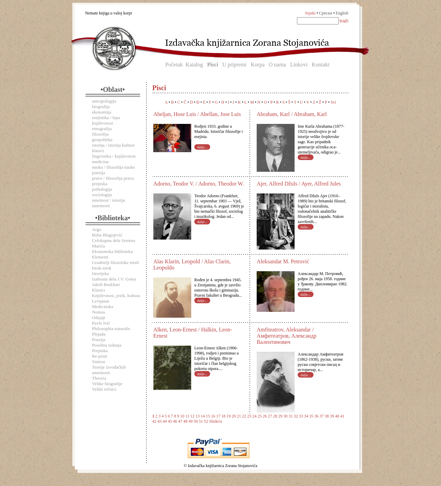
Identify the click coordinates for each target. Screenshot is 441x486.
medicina (100, 161)
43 (159, 421)
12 (193, 416)
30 (286, 416)
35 (311, 416)
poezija (98, 172)
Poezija (98, 339)
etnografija (102, 128)
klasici (98, 150)
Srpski (310, 13)
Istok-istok (101, 268)
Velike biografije (107, 383)
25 (260, 416)
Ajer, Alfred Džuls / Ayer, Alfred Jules (299, 184)
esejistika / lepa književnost (106, 120)
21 (239, 416)
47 (180, 421)
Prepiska (99, 350)
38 (327, 416)
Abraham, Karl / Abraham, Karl (292, 114)
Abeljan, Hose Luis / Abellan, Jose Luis (197, 114)
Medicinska (102, 306)
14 (203, 416)
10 (182, 416)
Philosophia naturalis (111, 328)
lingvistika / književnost (114, 156)
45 (170, 421)
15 (208, 416)
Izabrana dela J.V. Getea (114, 279)
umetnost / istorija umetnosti (108, 203)
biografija (101, 106)
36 (317, 416)
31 (291, 416)
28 (275, 416)
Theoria (99, 378)
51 (201, 421)
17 (218, 416)
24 (255, 416)
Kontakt (321, 64)
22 (244, 416)
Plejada (98, 334)
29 (280, 416)
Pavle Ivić (101, 323)
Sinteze (98, 361)
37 (322, 416)
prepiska (99, 183)
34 (306, 416)
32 (296, 416)
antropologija (104, 101)
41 (342, 416)
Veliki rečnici (104, 389)
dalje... (202, 147)
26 (265, 416)
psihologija (102, 189)
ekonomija (101, 112)
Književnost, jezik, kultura (116, 295)
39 (332, 416)
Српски (325, 13)
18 (224, 416)
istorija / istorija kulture (113, 145)
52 (206, 421)
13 (198, 416)
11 (187, 416)
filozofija (100, 134)
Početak (174, 64)
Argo (96, 229)
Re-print (99, 356)
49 (190, 421)
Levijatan (100, 301)
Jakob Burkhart (106, 284)
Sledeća (215, 421)
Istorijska (100, 273)
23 (249, 416)
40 (337, 416)
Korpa (258, 64)
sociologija (102, 194)
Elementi (100, 257)
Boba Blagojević (107, 234)
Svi (333, 102)
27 (270, 416)
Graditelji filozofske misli (115, 262)
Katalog (194, 64)
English (342, 13)
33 (301, 416)
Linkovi (299, 64)
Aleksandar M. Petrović (283, 261)
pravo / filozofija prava (113, 178)
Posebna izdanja (106, 345)
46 (175, 421)
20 (234, 416)
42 (154, 421)
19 (229, 416)
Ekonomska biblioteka (112, 251)
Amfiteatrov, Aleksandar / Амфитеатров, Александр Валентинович (286, 336)
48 (185, 421)
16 (213, 416)
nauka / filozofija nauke (113, 167)
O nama (277, 64)
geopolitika (102, 139)
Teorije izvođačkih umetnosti (109, 369)
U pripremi (234, 64)
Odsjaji (98, 317)
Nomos (98, 312)
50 (196, 421)
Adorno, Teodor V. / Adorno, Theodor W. (198, 184)
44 (165, 421)
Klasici (98, 290)
